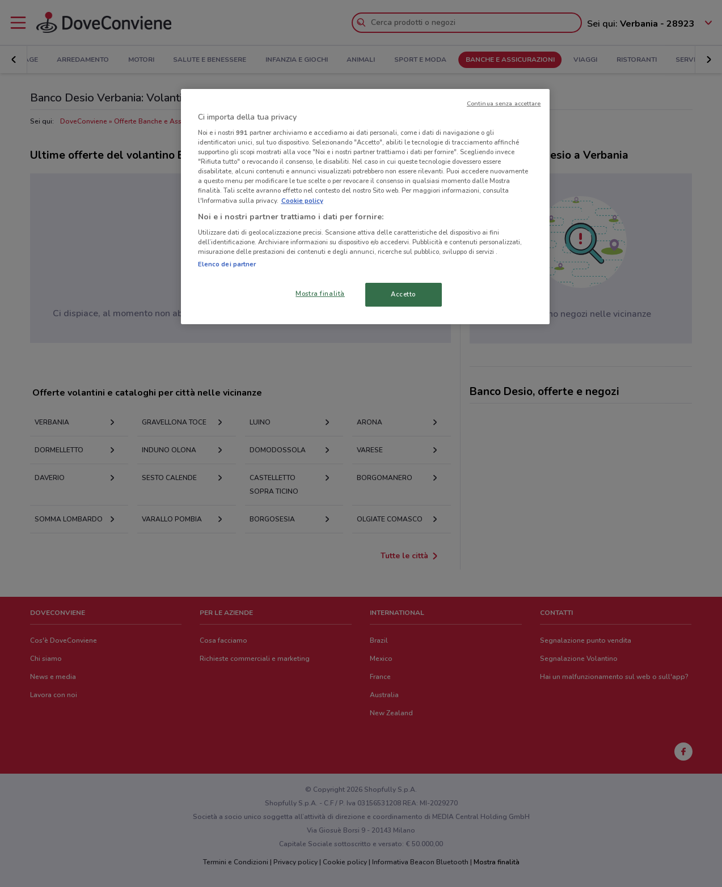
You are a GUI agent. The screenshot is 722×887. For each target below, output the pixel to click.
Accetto (403, 294)
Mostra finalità (320, 293)
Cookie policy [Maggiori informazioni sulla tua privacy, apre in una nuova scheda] (302, 200)
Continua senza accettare (504, 103)
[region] (365, 207)
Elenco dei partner (227, 264)
